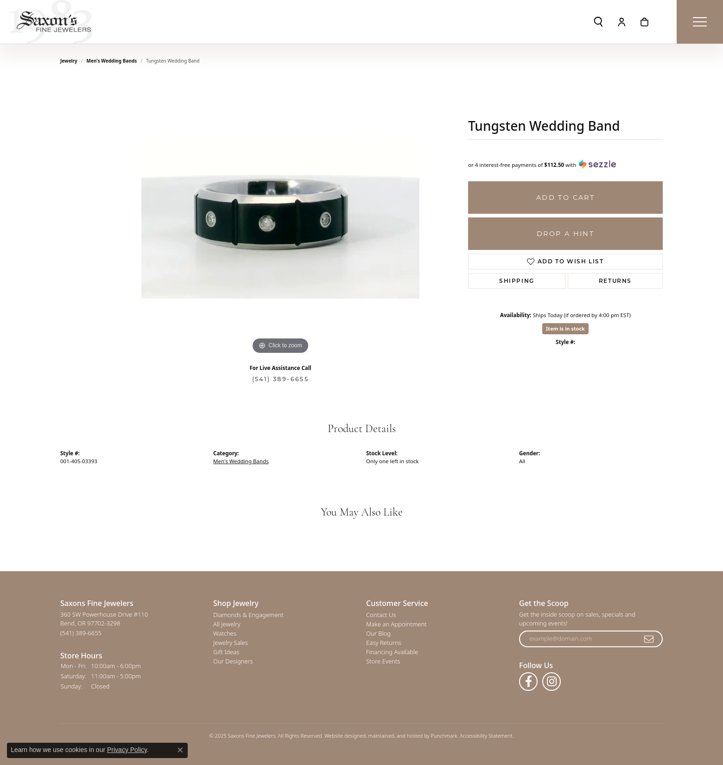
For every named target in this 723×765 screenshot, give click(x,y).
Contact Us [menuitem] (381, 615)
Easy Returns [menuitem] (383, 643)
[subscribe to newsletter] (649, 639)
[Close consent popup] (180, 750)
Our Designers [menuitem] (233, 661)
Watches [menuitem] (224, 634)
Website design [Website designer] (342, 736)
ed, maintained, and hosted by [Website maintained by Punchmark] (395, 736)
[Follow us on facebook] (528, 682)
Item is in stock (565, 328)
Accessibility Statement (486, 736)
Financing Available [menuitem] (392, 652)
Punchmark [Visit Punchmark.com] (444, 736)
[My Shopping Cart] (644, 22)
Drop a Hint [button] (565, 234)
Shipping (516, 280)
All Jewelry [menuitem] (226, 624)
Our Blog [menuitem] (378, 634)
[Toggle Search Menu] (598, 22)
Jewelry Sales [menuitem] (230, 643)
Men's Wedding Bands (112, 60)
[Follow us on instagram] (551, 682)
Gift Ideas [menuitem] (226, 652)
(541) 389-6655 (280, 379)
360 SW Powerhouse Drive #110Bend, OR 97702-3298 (104, 624)
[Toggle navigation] (700, 22)
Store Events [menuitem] (383, 661)
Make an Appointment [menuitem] (396, 624)
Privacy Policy (127, 749)
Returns (615, 280)
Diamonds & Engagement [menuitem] (248, 615)
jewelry (68, 60)
